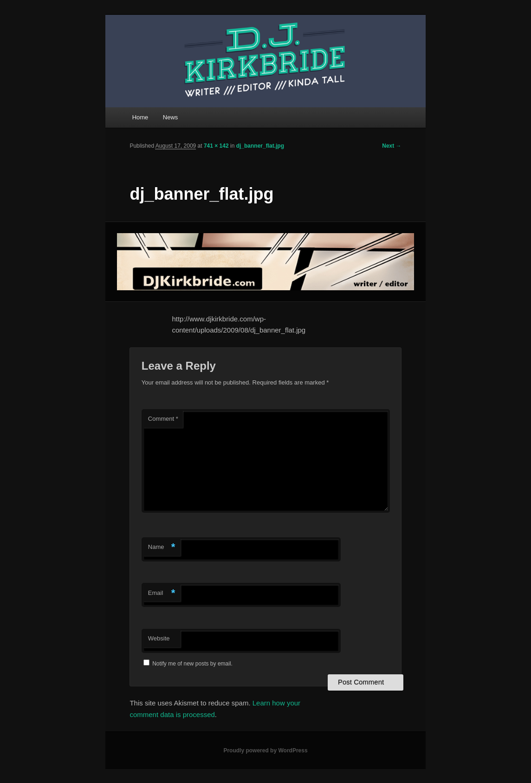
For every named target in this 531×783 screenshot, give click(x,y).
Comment (163, 418)
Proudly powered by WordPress (265, 750)
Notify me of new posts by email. (192, 663)
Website (159, 638)
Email (161, 593)
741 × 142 (216, 146)
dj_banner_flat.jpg (260, 146)
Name (161, 547)
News (170, 117)
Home (140, 117)
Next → (391, 146)
